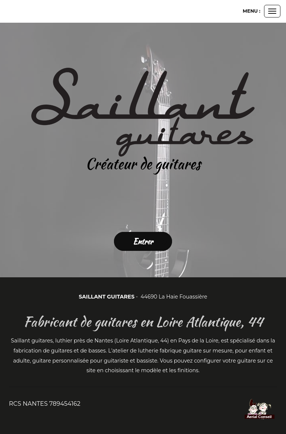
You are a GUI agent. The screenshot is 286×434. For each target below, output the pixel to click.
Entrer (143, 241)
